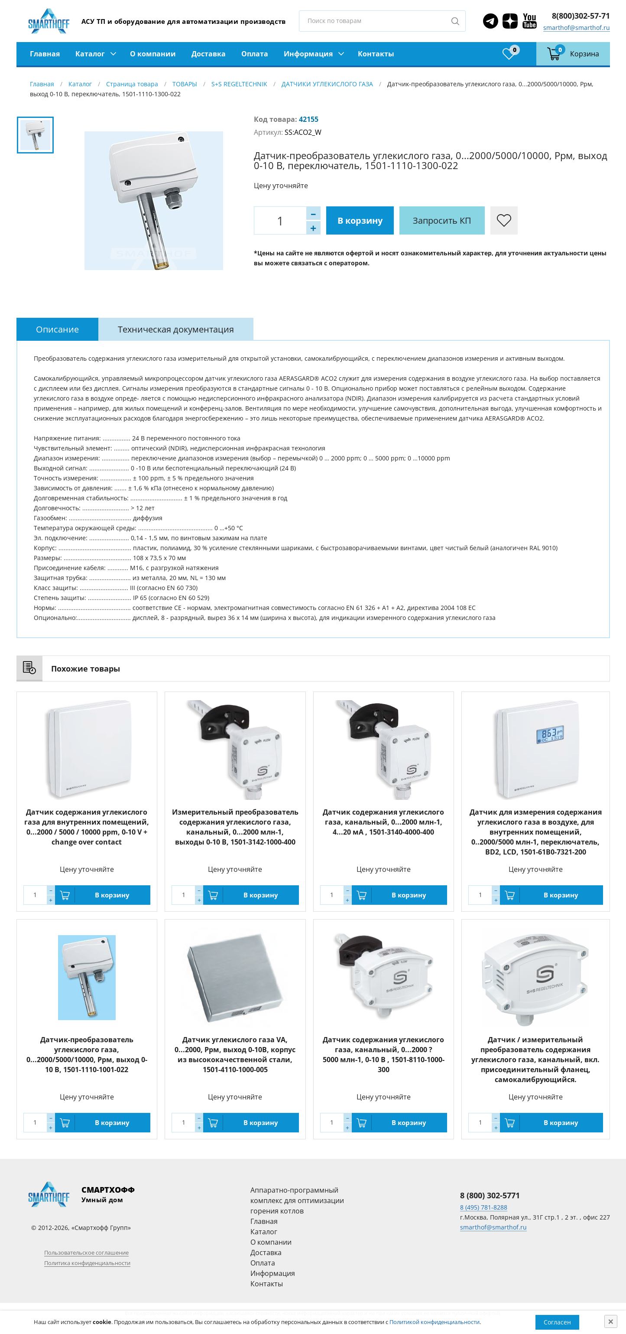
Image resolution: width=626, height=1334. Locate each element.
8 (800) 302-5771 (490, 1195)
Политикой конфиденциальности (434, 1322)
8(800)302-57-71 (581, 15)
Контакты (376, 54)
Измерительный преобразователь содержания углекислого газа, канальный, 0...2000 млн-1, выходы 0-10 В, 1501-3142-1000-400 (235, 827)
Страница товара (132, 84)
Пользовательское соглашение (86, 1252)
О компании (153, 54)
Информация (308, 54)
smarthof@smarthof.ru (576, 27)
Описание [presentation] (57, 329)
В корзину (360, 220)
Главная (45, 54)
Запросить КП (442, 220)
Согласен (557, 1322)
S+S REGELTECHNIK (239, 84)
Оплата (254, 54)
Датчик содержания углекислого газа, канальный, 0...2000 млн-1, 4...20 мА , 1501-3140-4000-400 (383, 822)
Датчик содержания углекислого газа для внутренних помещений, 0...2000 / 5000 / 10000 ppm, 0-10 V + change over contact (86, 827)
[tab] (57, 329)
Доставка (208, 54)
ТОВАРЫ (184, 84)
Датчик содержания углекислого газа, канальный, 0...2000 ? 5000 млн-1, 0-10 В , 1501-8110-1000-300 (383, 1054)
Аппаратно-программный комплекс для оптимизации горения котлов (297, 1200)
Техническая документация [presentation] (176, 329)
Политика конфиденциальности (87, 1263)
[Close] (610, 1321)
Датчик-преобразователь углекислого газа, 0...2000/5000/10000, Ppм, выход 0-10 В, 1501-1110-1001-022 (86, 1054)
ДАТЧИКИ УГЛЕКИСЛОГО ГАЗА (327, 84)
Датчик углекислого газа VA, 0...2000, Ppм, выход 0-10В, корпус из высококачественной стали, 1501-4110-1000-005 (235, 1054)
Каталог (90, 54)
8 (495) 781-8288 (483, 1207)
